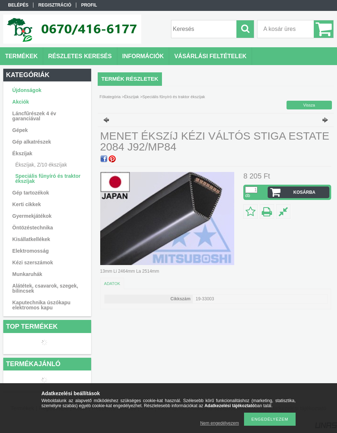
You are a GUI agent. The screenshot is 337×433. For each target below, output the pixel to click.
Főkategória (110, 97)
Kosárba (304, 192)
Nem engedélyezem (219, 423)
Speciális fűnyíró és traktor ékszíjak (48, 178)
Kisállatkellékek (31, 239)
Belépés (18, 5)
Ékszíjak (131, 97)
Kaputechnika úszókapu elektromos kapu (41, 305)
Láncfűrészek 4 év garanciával (34, 116)
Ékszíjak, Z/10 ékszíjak (41, 165)
